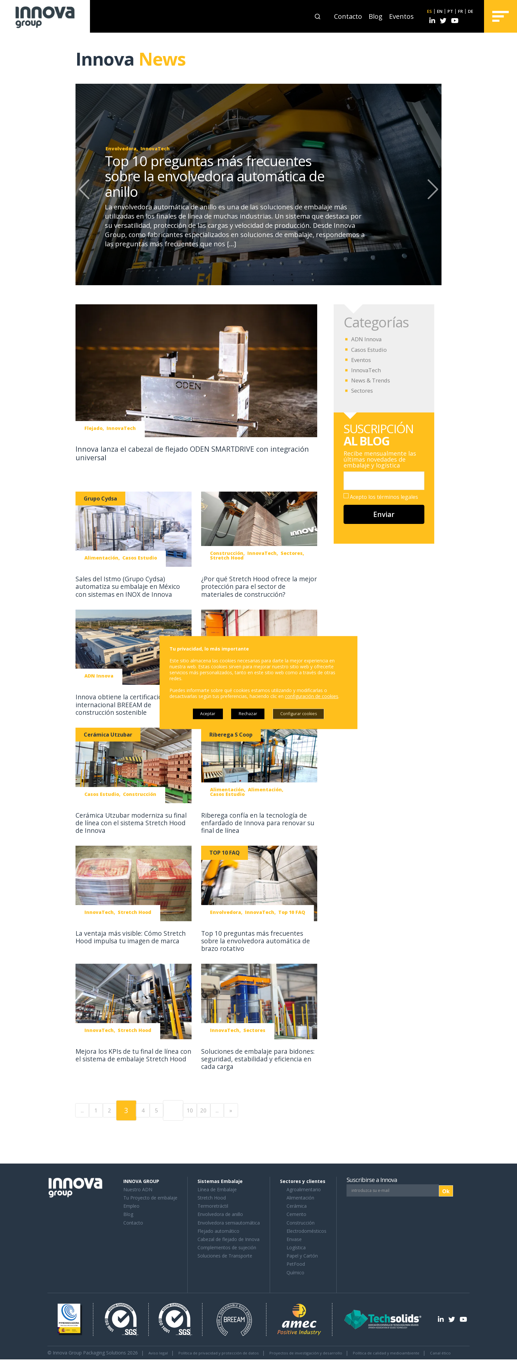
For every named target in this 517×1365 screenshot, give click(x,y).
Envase (294, 1238)
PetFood (296, 1263)
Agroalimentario (304, 1189)
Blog (372, 16)
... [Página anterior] (85, 1109)
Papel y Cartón (302, 1255)
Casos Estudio (371, 349)
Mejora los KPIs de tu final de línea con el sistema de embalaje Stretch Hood (133, 1058)
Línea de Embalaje (217, 1189)
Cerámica (297, 1205)
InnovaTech (367, 370)
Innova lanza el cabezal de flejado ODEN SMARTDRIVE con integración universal (180, 453)
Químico (295, 1272)
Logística (296, 1247)
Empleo (131, 1205)
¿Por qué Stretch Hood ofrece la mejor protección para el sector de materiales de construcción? (257, 586)
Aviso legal (159, 1352)
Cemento (296, 1213)
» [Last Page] (283, 1109)
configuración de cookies (311, 696)
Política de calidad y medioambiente (417, 1352)
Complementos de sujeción (227, 1247)
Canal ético (59, 1358)
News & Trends (372, 380)
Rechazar (247, 714)
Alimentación (300, 1197)
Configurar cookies (305, 714)
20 (244, 1109)
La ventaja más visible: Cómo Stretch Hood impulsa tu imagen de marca (129, 940)
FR (459, 11)
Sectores (363, 390)
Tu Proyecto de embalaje (150, 1197)
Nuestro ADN (137, 1189)
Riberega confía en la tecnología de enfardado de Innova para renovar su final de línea (258, 822)
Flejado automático (218, 1230)
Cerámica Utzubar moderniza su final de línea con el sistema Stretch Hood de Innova (128, 822)
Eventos (398, 16)
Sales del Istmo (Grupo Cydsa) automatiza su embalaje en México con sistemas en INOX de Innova (133, 586)
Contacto (345, 16)
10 (224, 1109)
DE (470, 11)
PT (448, 11)
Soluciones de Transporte (225, 1255)
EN (437, 11)
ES (426, 11)
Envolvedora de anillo (220, 1213)
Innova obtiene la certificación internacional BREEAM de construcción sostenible (124, 704)
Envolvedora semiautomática (229, 1222)
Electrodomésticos (306, 1230)
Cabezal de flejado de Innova (228, 1238)
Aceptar (200, 714)
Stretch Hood (212, 1197)
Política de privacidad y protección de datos (228, 1352)
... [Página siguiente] (263, 1109)
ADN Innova (367, 339)
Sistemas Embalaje (220, 1180)
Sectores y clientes (302, 1180)
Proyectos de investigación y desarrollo (327, 1352)
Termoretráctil (213, 1205)
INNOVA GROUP (141, 1180)
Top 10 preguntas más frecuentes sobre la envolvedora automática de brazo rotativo (256, 940)
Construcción (301, 1222)
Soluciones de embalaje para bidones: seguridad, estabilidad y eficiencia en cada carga (255, 1058)
